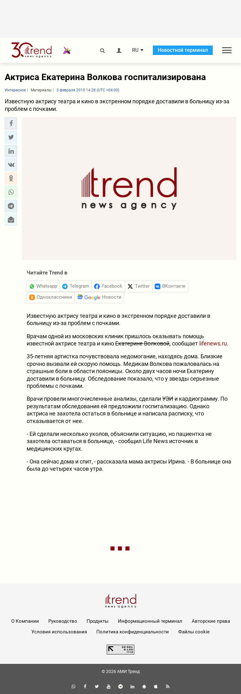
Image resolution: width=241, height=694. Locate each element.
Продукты (98, 621)
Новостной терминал (183, 50)
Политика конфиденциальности (132, 632)
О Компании (25, 621)
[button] (11, 123)
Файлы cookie (194, 632)
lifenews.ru (213, 343)
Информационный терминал (150, 621)
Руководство (62, 621)
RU (135, 50)
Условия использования (59, 632)
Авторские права (211, 621)
